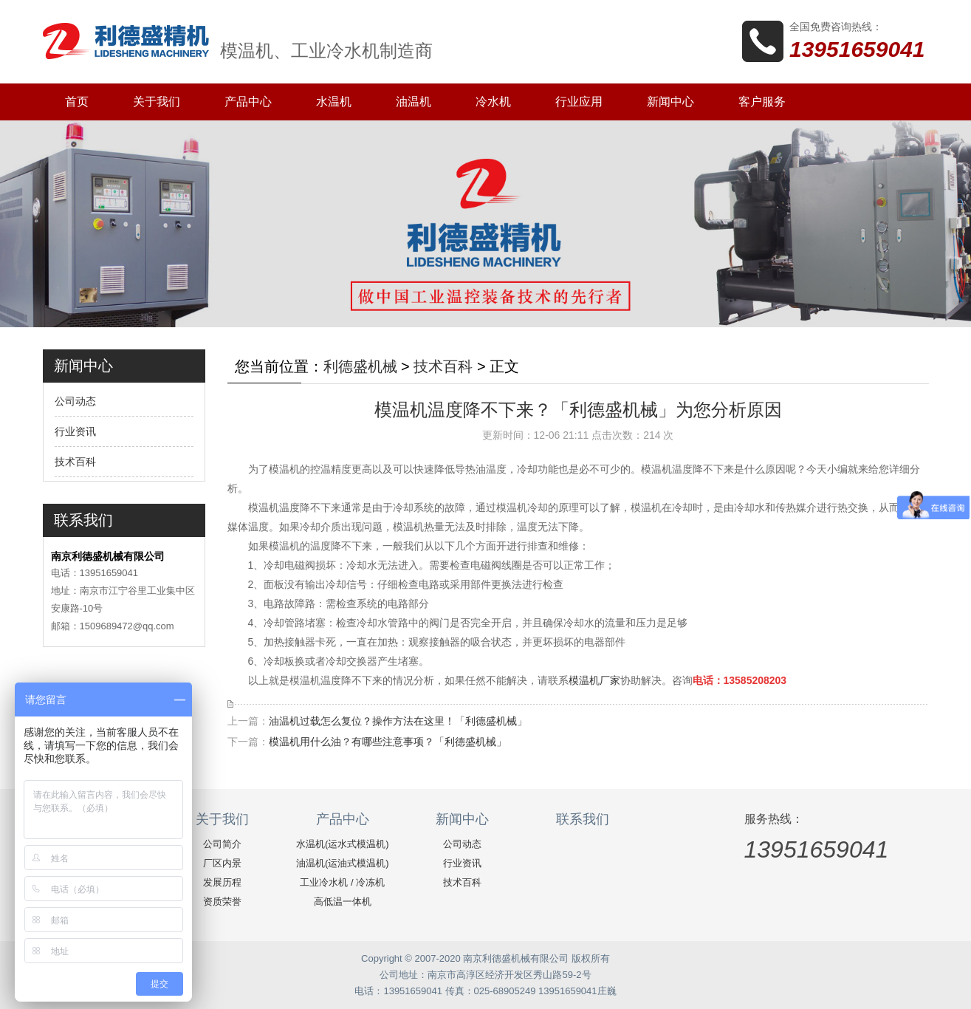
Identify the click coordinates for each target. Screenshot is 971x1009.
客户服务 (762, 101)
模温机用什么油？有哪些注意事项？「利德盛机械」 (388, 742)
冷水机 (493, 101)
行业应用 (579, 101)
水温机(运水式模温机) (342, 843)
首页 (77, 101)
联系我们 (582, 819)
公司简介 (222, 843)
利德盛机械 (360, 366)
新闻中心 (670, 101)
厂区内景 (222, 863)
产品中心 (248, 101)
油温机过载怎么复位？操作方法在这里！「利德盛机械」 (398, 721)
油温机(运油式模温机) (342, 863)
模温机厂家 (594, 680)
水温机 (333, 101)
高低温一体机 (342, 901)
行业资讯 (75, 431)
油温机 (413, 101)
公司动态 (75, 401)
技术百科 (75, 462)
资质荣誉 (222, 901)
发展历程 (222, 882)
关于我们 (156, 101)
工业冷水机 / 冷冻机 (342, 882)
